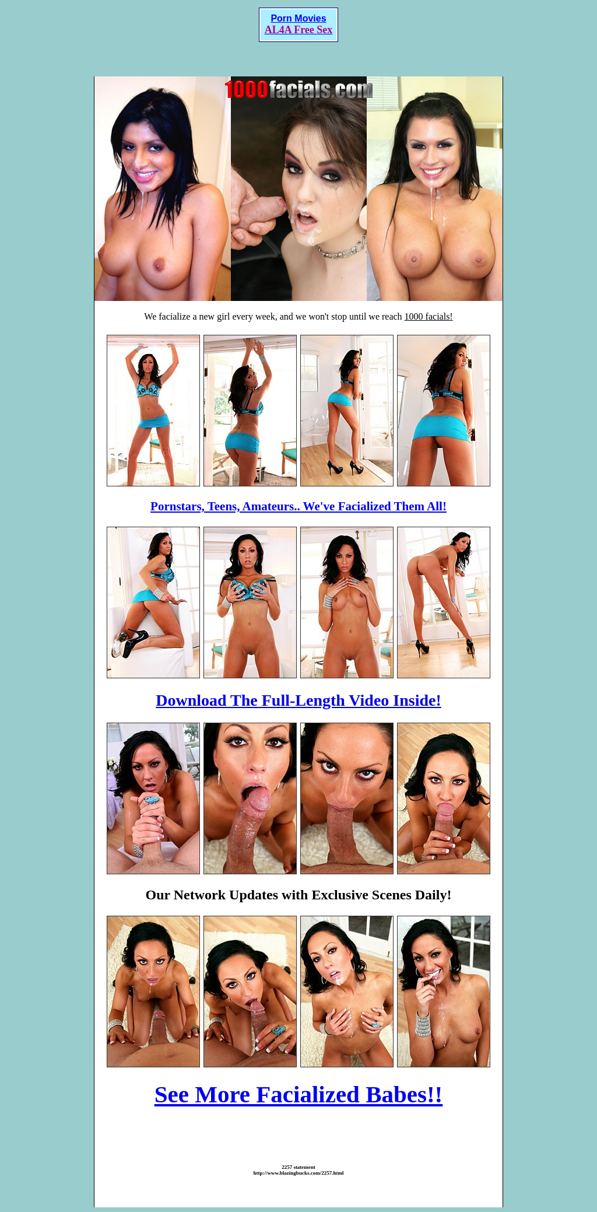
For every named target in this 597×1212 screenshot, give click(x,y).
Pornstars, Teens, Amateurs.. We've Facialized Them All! (298, 506)
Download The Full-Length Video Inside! (298, 700)
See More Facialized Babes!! (298, 1094)
